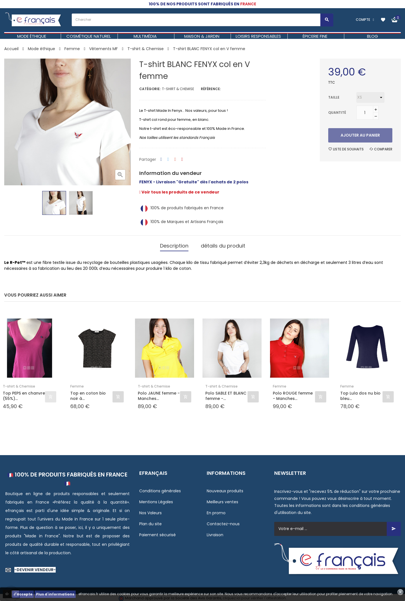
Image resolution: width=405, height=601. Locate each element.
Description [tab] (174, 244)
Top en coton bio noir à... (88, 394)
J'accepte (23, 594)
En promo (216, 511)
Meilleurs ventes (222, 500)
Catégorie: (150, 88)
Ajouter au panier (360, 135)
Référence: (211, 88)
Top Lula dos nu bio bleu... (360, 394)
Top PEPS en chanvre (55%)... (24, 394)
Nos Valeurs (150, 511)
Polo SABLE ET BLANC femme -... (225, 394)
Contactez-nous (223, 522)
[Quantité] (364, 113)
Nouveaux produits (225, 489)
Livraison (215, 533)
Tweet (168, 160)
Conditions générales (160, 489)
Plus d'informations (55, 594)
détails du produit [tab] (223, 244)
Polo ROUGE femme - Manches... (293, 394)
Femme (77, 384)
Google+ (175, 160)
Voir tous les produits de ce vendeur (179, 192)
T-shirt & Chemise (178, 88)
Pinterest (182, 160)
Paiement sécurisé (157, 533)
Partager (161, 160)
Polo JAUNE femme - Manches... (159, 394)
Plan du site (150, 522)
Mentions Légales (156, 500)
